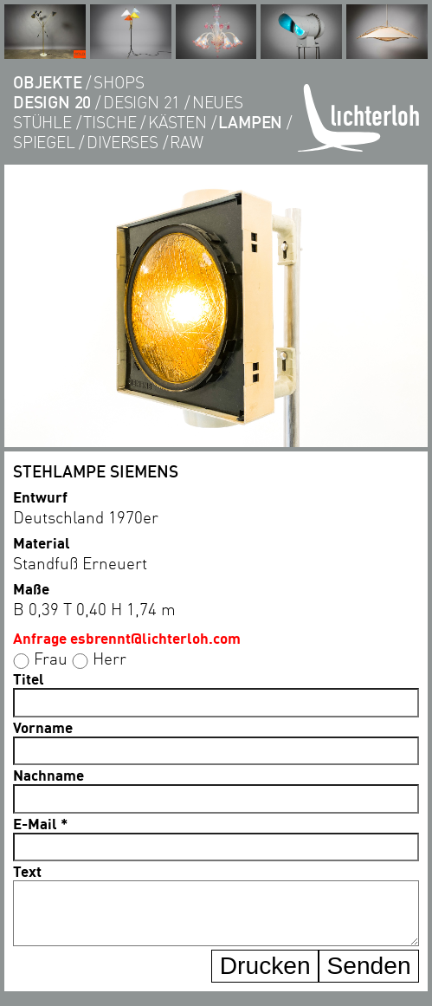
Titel (28, 678)
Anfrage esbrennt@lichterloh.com (127, 637)
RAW (186, 142)
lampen (250, 122)
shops (118, 82)
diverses (122, 142)
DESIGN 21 (141, 102)
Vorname (43, 727)
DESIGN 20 (52, 102)
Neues (217, 102)
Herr (109, 657)
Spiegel (44, 142)
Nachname (48, 774)
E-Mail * (40, 823)
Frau (51, 657)
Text (27, 870)
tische (109, 122)
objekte (47, 82)
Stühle (42, 122)
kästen (177, 122)
